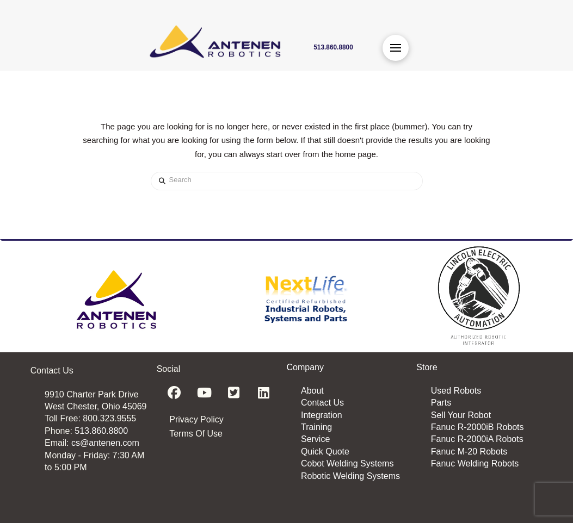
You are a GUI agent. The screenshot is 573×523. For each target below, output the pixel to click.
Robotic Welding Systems (350, 476)
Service (315, 439)
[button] (396, 48)
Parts (441, 402)
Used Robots (456, 390)
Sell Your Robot (461, 415)
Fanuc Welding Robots (475, 463)
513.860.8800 (101, 430)
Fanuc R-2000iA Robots (477, 439)
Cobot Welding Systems (347, 463)
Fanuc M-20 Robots (469, 451)
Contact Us (322, 402)
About (312, 390)
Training (316, 427)
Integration (321, 415)
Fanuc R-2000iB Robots (477, 427)
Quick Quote (325, 451)
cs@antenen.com (105, 442)
